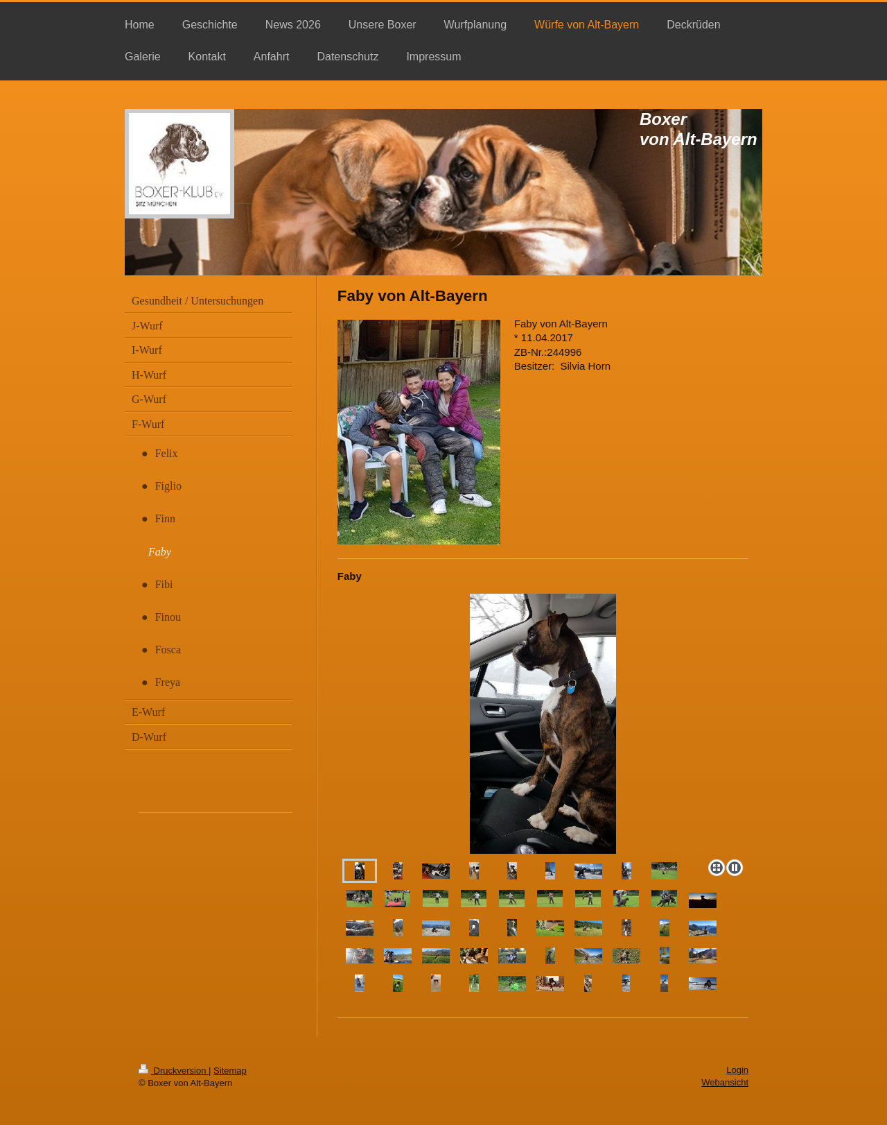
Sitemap (230, 1070)
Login (737, 1070)
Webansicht (724, 1082)
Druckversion (174, 1070)
